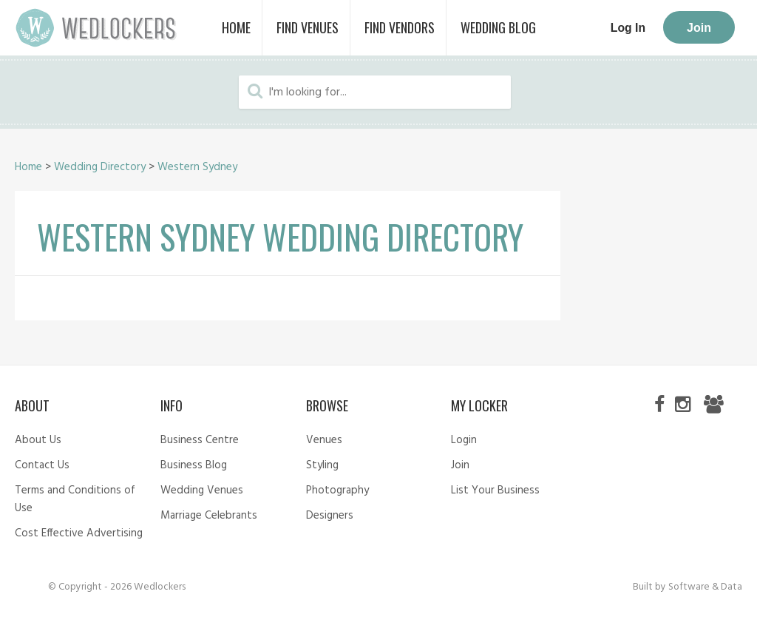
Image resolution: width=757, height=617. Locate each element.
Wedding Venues (201, 490)
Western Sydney (197, 167)
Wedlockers (96, 27)
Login (464, 440)
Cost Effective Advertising (79, 533)
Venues (324, 440)
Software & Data (705, 587)
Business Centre (199, 440)
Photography (337, 490)
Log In (628, 27)
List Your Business (495, 490)
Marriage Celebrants (208, 516)
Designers (329, 516)
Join (699, 27)
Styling (322, 465)
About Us (38, 440)
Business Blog (193, 465)
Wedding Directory (100, 167)
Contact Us (42, 465)
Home (28, 167)
